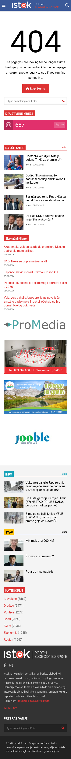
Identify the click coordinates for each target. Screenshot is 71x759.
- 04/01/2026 (38, 188)
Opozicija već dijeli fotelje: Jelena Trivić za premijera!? (44, 157)
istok (28, 165)
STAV (9, 532)
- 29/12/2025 (38, 165)
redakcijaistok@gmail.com (34, 700)
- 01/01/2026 (38, 224)
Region (8, 639)
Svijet (7, 626)
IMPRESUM (10, 707)
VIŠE (64, 147)
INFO (8, 474)
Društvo (9, 605)
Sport (7, 619)
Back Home (35, 89)
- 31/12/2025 (38, 205)
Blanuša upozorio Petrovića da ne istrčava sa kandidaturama (46, 198)
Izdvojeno (10, 599)
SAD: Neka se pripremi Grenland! (25, 261)
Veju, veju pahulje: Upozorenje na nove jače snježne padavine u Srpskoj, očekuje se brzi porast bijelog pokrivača (32, 301)
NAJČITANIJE (14, 148)
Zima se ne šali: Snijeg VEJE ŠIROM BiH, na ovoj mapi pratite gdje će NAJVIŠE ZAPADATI (44, 519)
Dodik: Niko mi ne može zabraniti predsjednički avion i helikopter (45, 179)
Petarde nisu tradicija (39, 571)
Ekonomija (10, 633)
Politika (9, 612)
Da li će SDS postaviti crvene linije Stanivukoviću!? (45, 217)
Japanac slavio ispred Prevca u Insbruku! (31, 272)
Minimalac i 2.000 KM (40, 540)
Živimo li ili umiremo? (40, 556)
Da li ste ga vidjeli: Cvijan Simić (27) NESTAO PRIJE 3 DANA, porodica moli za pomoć (46, 501)
